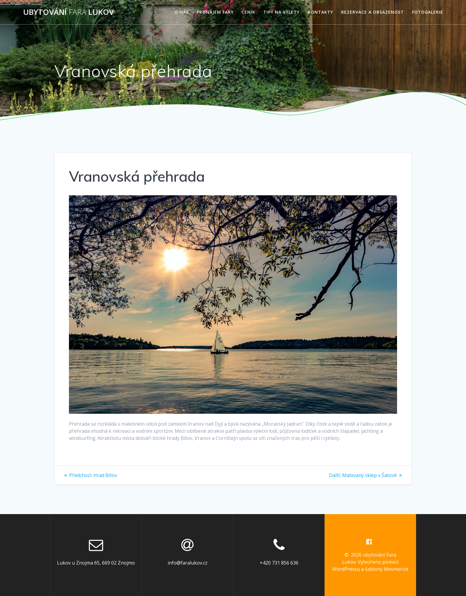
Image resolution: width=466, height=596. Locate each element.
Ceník (248, 12)
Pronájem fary (215, 12)
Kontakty (320, 12)
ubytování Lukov (68, 12)
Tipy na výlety (281, 12)
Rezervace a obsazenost (372, 12)
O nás (181, 12)
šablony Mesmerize (386, 569)
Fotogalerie (427, 12)
